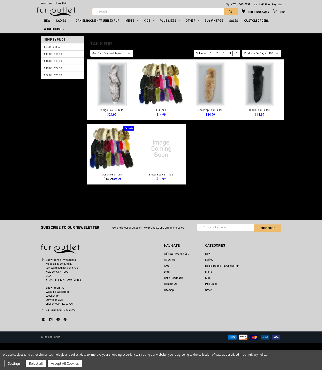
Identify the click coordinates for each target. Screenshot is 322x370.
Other (192, 24)
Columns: (201, 57)
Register (277, 4)
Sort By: (96, 57)
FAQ (166, 269)
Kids (149, 24)
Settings (14, 363)
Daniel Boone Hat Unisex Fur (97, 24)
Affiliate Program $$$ (176, 256)
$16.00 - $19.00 (53, 65)
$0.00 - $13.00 (52, 50)
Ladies (62, 24)
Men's (131, 24)
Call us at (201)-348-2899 (60, 313)
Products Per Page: (255, 57)
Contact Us (170, 287)
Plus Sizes (169, 24)
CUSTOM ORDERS (256, 24)
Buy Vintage (214, 24)
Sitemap (169, 293)
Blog (167, 275)
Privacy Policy (257, 354)
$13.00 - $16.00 (53, 58)
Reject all (36, 363)
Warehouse (54, 33)
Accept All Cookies (65, 363)
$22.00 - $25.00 (53, 79)
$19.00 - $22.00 (53, 72)
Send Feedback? (174, 281)
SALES (233, 24)
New (47, 24)
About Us (169, 263)
